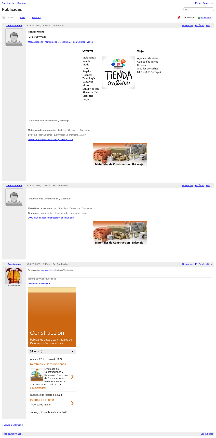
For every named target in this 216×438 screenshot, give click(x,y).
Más (208, 25)
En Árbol (36, 17)
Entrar (198, 3)
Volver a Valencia (12, 425)
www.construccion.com (39, 283)
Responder (187, 25)
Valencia (21, 3)
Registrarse (208, 3)
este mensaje (46, 270)
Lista (22, 17)
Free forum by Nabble (13, 434)
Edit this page (207, 434)
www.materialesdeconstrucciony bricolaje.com (50, 139)
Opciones (206, 17)
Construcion (14, 264)
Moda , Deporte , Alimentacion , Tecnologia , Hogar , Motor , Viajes (60, 42)
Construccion (8, 3)
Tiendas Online (14, 25)
